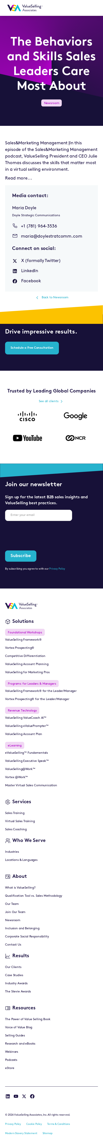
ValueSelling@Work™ (20, 769)
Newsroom (12, 920)
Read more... (18, 178)
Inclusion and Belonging (22, 928)
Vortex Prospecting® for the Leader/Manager (37, 699)
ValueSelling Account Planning (26, 664)
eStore (9, 1068)
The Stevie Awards (18, 991)
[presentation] (38, 533)
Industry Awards (16, 983)
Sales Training (14, 813)
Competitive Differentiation (25, 656)
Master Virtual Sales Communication (31, 785)
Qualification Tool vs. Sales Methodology (33, 896)
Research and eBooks (20, 1043)
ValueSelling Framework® (23, 640)
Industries (12, 852)
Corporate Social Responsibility (27, 936)
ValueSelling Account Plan (23, 734)
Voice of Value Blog (18, 1027)
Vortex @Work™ (16, 777)
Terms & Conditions (58, 1124)
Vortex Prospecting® (19, 648)
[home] (24, 8)
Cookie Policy (34, 1124)
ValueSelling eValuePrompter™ (27, 726)
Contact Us (13, 944)
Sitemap (47, 1133)
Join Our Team (15, 912)
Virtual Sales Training (20, 821)
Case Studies (14, 975)
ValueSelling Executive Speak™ (27, 761)
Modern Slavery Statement (21, 1133)
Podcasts (11, 1060)
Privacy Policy (57, 569)
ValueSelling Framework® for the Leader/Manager (41, 691)
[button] (92, 8)
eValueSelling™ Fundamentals (26, 753)
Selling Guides (15, 1035)
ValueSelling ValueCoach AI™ (25, 718)
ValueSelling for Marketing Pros (27, 672)
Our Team (12, 904)
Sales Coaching (16, 829)
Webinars (11, 1052)
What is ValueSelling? (20, 887)
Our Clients (13, 967)
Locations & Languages (21, 860)
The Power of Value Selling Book (27, 1019)
